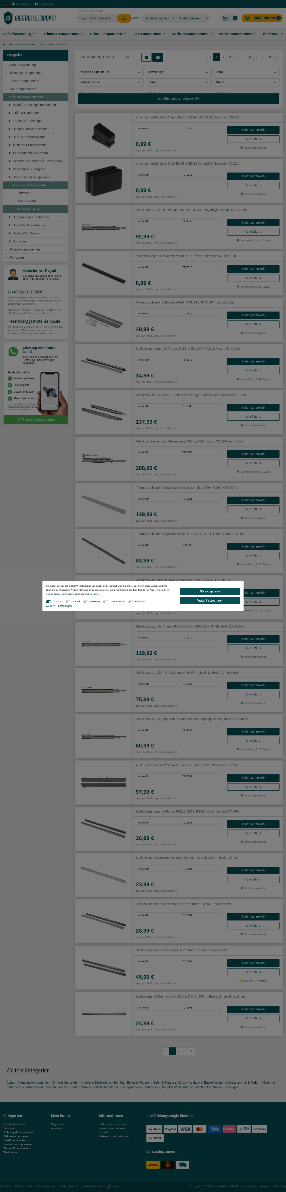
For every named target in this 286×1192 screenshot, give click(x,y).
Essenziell (58, 601)
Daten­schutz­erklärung (64, 594)
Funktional (140, 601)
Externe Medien (117, 601)
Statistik (76, 601)
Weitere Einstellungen (59, 606)
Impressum (93, 594)
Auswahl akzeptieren (210, 600)
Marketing (95, 601)
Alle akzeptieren (210, 591)
